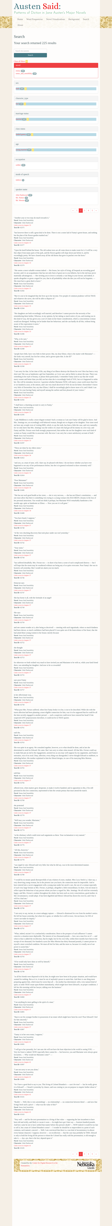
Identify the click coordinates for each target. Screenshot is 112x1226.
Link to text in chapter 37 (22, 525)
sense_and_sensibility (24, 73)
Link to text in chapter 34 (22, 455)
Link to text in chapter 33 (22, 225)
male (17, 89)
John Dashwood (22, 195)
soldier (18, 165)
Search (86, 19)
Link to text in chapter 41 (22, 1042)
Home (20, 19)
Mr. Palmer (20, 198)
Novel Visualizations (55, 19)
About (20, 25)
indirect (19, 180)
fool (17, 104)
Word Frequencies (34, 19)
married (19, 119)
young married (21, 150)
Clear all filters (21, 61)
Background (73, 19)
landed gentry (21, 134)
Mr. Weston (20, 200)
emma (18, 71)
